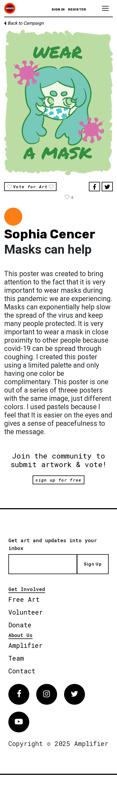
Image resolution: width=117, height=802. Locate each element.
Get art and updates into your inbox (52, 544)
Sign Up (93, 564)
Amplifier (25, 645)
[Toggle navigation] (105, 8)
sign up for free (58, 480)
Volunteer (25, 612)
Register (77, 9)
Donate (19, 625)
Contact (21, 671)
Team (16, 658)
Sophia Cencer (49, 234)
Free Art (24, 599)
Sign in (58, 9)
